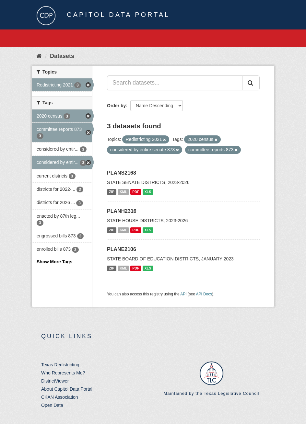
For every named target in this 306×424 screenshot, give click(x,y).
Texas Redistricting (60, 364)
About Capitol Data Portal (66, 389)
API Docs (204, 294)
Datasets (62, 56)
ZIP (111, 192)
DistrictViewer (55, 381)
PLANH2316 (121, 211)
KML (123, 192)
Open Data (52, 405)
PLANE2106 (121, 249)
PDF (135, 192)
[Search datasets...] (174, 82)
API (183, 294)
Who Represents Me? (63, 372)
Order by (116, 105)
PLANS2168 (121, 173)
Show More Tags (54, 261)
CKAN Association (59, 397)
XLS (148, 192)
